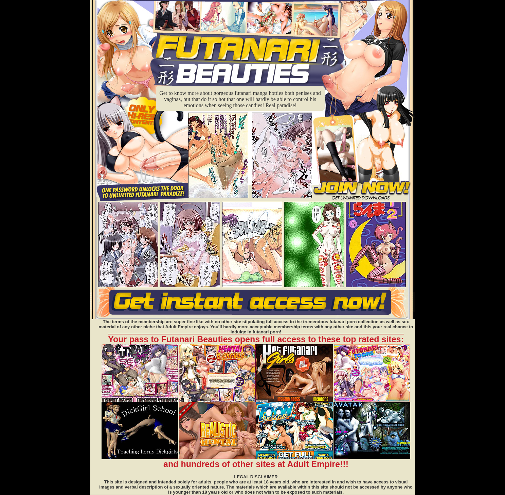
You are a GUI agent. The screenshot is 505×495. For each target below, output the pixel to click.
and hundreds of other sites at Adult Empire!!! (255, 464)
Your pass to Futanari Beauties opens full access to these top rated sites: (256, 339)
